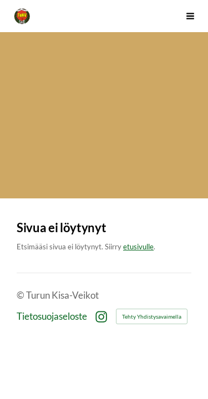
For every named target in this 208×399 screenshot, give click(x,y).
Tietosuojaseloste (52, 316)
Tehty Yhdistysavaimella (151, 316)
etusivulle (138, 246)
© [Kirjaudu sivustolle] (21, 295)
